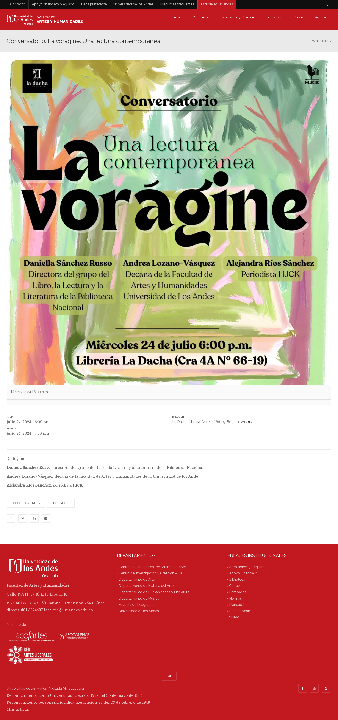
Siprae (234, 617)
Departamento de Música (139, 598)
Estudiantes (274, 17)
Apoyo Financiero (243, 573)
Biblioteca (237, 579)
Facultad (175, 17)
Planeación (238, 605)
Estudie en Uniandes (217, 4)
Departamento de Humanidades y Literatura (154, 592)
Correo (234, 586)
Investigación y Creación (237, 17)
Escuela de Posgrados (136, 605)
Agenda (320, 17)
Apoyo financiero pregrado (53, 4)
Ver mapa (247, 422)
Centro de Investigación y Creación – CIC (151, 573)
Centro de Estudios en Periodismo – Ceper (152, 567)
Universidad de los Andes (133, 4)
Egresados (237, 592)
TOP (169, 676)
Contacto (17, 4)
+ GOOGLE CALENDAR (25, 503)
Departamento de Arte (137, 579)
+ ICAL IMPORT (61, 503)
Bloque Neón (239, 611)
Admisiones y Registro (247, 567)
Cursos (298, 17)
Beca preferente (94, 4)
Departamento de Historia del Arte (146, 586)
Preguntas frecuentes (177, 4)
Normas (235, 598)
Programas (200, 17)
